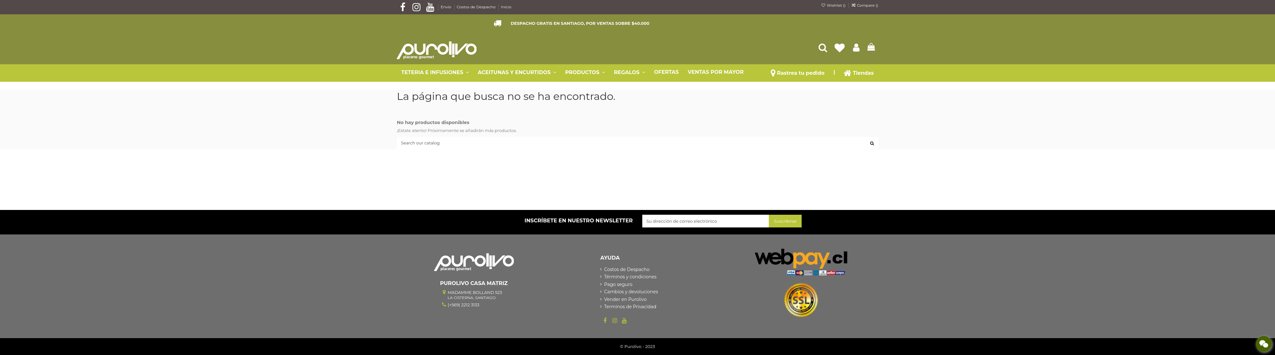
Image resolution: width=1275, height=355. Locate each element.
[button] (834, 72)
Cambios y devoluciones (631, 292)
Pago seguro (618, 284)
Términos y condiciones (630, 277)
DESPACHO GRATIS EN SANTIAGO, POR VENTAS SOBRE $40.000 (580, 23)
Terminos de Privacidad (630, 307)
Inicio (506, 6)
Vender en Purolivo (625, 299)
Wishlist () (834, 5)
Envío (446, 6)
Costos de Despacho (477, 6)
